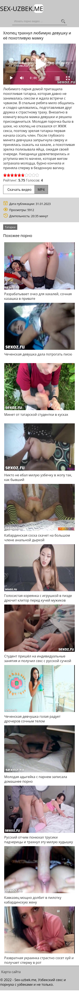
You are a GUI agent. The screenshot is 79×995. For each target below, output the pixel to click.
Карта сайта (11, 971)
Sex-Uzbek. (21, 8)
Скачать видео (25, 189)
